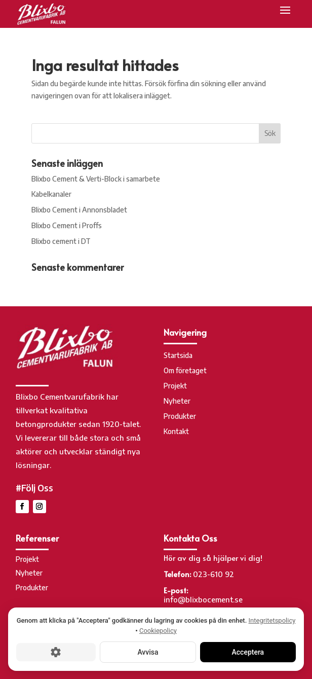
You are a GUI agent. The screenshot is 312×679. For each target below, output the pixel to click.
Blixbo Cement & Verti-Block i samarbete (95, 178)
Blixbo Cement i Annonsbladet (79, 209)
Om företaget (185, 371)
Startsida (178, 356)
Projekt (175, 386)
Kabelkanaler (51, 194)
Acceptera (248, 652)
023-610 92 (213, 574)
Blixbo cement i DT (61, 241)
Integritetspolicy (272, 620)
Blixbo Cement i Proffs (66, 225)
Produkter (180, 416)
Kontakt (176, 432)
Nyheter (177, 401)
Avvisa (147, 652)
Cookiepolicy (158, 630)
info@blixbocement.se (203, 599)
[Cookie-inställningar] (56, 652)
